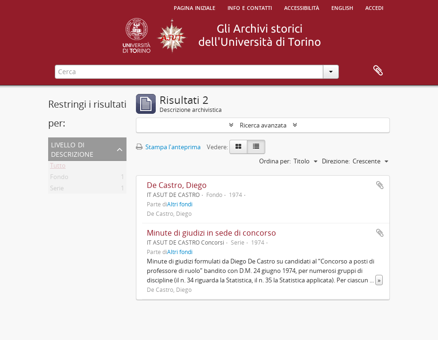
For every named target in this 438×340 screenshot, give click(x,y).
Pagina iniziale (194, 7)
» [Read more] (379, 280)
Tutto (58, 167)
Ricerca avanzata (263, 125)
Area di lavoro (378, 71)
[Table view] (256, 147)
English (342, 7)
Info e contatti (249, 7)
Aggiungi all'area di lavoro (380, 185)
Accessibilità (301, 7)
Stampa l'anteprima (168, 147)
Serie (57, 190)
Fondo (59, 178)
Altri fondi (180, 204)
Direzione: (336, 161)
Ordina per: (275, 161)
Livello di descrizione (72, 148)
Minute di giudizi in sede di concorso (211, 233)
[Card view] (238, 147)
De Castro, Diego (177, 185)
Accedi (374, 7)
